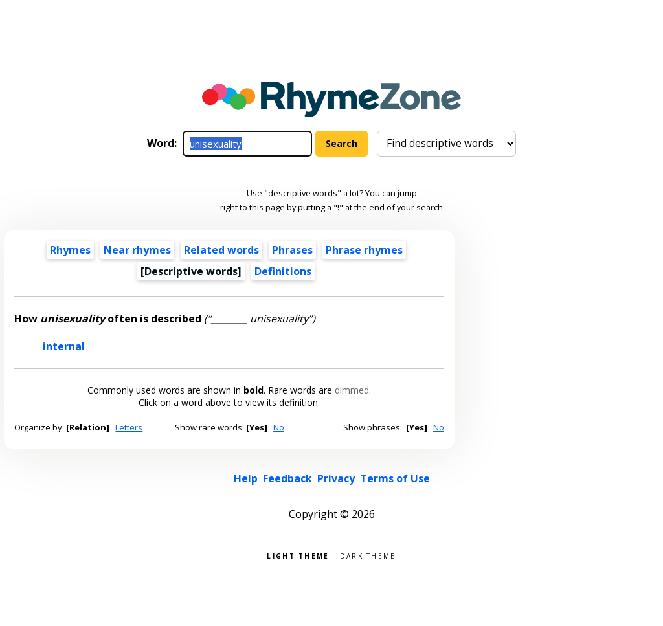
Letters (128, 427)
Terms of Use (395, 478)
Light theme (298, 555)
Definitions (282, 271)
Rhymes (70, 250)
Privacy (336, 478)
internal (64, 346)
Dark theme (368, 555)
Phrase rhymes (364, 250)
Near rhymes (137, 250)
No (278, 427)
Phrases (292, 250)
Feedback (287, 478)
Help (246, 478)
